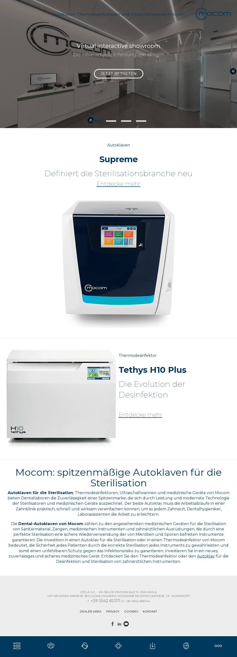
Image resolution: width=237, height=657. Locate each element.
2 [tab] (111, 121)
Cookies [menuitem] (131, 611)
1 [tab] (96, 121)
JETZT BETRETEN (119, 73)
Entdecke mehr (118, 184)
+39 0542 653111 (105, 600)
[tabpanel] (118, 64)
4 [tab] (141, 121)
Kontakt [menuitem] (150, 611)
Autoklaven (118, 145)
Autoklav (206, 556)
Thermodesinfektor (138, 355)
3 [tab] (126, 121)
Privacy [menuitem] (112, 611)
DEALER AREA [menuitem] (90, 611)
